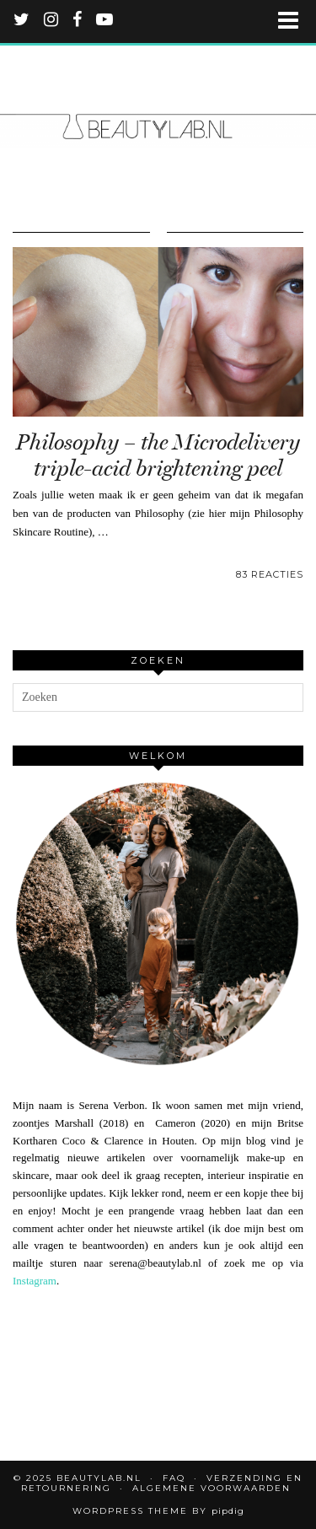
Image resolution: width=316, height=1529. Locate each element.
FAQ (174, 1477)
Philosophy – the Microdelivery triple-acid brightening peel (158, 455)
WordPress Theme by (158, 1510)
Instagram (34, 1280)
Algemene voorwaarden (211, 1488)
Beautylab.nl (99, 1477)
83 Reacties (269, 574)
